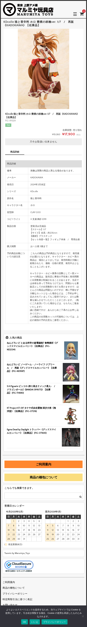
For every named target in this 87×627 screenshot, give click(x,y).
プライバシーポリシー (15, 593)
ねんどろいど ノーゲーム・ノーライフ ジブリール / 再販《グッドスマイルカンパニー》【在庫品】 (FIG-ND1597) (32, 367)
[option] (43, 69)
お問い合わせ (10, 605)
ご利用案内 (43, 464)
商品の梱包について (43, 477)
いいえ (34, 622)
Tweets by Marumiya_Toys (17, 553)
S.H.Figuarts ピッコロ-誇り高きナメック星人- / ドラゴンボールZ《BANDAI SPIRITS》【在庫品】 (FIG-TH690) (32, 389)
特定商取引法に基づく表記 (17, 599)
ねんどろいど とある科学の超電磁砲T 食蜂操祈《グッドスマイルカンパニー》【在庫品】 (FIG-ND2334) (32, 346)
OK (24, 622)
